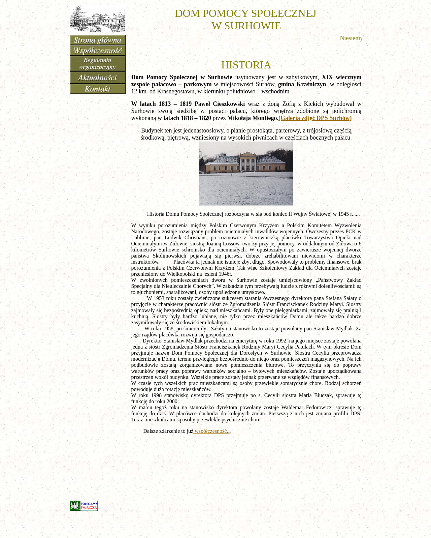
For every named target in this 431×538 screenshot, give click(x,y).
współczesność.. (211, 431)
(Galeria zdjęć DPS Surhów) (315, 118)
